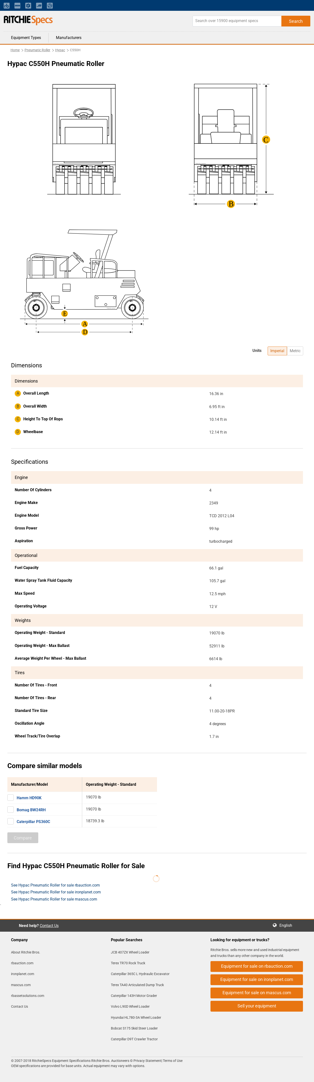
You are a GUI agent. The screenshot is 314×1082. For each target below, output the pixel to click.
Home (15, 50)
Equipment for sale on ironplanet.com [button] (256, 979)
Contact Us (49, 925)
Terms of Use (172, 1061)
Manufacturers (68, 37)
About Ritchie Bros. (25, 952)
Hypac (60, 50)
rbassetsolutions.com (27, 996)
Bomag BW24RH (31, 810)
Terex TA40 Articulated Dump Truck (137, 985)
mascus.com (21, 985)
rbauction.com (22, 963)
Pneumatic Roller (37, 50)
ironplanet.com (22, 974)
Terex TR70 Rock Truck (128, 963)
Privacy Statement (147, 1061)
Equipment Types (26, 37)
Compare (23, 837)
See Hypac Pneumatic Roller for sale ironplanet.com (56, 892)
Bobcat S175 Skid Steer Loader (134, 1028)
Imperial (277, 350)
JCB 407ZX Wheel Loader (130, 952)
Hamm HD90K (29, 798)
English (287, 925)
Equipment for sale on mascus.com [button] (256, 992)
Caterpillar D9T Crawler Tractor (134, 1039)
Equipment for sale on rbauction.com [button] (257, 966)
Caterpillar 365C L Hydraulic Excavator (140, 974)
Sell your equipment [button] (256, 1005)
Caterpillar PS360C (33, 821)
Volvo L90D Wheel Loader (130, 1006)
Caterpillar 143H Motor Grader (134, 996)
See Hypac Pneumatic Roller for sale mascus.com (54, 899)
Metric (295, 350)
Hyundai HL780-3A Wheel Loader (136, 1017)
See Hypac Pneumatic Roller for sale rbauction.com (55, 885)
